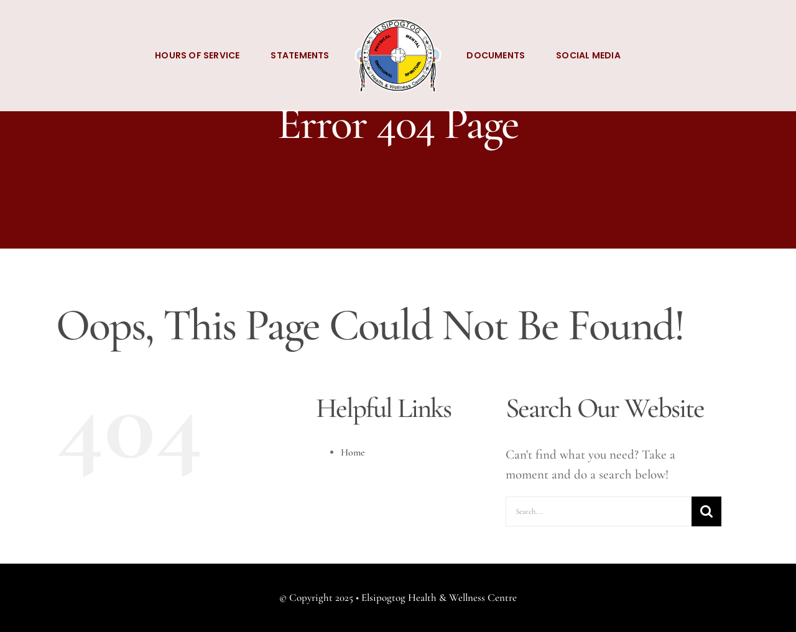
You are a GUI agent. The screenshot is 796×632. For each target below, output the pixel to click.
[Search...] (599, 511)
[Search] (706, 511)
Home (353, 452)
